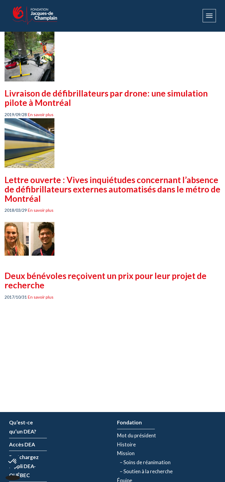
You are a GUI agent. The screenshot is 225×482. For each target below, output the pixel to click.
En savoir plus (41, 114)
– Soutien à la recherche (145, 471)
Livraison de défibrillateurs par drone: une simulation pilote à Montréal (106, 98)
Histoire (126, 444)
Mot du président (136, 435)
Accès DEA (22, 444)
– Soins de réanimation (144, 462)
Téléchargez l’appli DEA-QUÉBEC (24, 466)
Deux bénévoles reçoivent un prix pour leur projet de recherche (106, 280)
